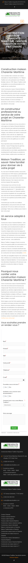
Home (12, 56)
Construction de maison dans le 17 (10, 544)
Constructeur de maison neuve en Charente (10, 534)
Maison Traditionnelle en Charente (10, 529)
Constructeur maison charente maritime (11, 523)
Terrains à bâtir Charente (7, 519)
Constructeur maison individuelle (9, 525)
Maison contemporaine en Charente (10, 527)
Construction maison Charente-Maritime (11, 542)
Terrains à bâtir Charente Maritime (10, 521)
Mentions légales (14, 557)
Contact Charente (5, 514)
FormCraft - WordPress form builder (10, 432)
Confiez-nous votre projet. (8, 318)
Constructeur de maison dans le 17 (10, 546)
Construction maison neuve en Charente (11, 531)
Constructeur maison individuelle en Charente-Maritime (10, 539)
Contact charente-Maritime (8, 516)
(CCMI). (24, 253)
